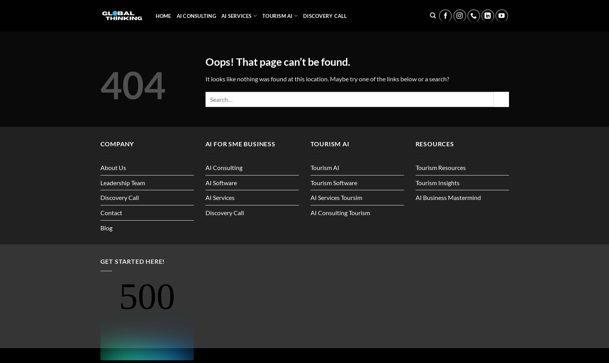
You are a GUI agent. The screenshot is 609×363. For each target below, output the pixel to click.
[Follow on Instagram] (459, 15)
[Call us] (473, 15)
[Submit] (501, 99)
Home (163, 16)
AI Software (221, 182)
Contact (111, 212)
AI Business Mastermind (448, 197)
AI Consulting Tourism (340, 212)
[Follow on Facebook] (445, 15)
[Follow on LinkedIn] (487, 15)
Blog (106, 227)
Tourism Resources (441, 167)
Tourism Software (334, 182)
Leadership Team (122, 182)
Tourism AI (280, 15)
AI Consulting (196, 16)
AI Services (239, 15)
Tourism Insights (438, 182)
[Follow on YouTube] (501, 15)
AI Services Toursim (336, 197)
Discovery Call (325, 16)
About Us (113, 167)
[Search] (433, 15)
